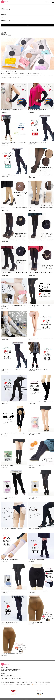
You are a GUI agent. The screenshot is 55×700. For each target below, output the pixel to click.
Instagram (35, 684)
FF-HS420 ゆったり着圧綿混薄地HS (36, 559)
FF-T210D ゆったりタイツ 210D (36, 465)
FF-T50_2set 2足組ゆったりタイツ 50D (10, 174)
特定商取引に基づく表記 (20, 684)
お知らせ (18, 682)
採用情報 (7, 682)
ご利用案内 (47, 682)
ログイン (30, 682)
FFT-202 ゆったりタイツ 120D (9, 497)
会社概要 (29, 684)
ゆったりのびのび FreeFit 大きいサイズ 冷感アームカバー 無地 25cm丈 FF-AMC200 (14, 110)
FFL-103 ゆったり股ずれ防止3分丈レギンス (38, 622)
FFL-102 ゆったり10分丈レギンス (9, 591)
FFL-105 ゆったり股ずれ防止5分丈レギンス (11, 653)
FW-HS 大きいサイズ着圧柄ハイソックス (10, 337)
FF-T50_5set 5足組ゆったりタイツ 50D (37, 142)
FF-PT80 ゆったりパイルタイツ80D (9, 622)
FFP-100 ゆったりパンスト (34, 433)
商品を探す (4, 14)
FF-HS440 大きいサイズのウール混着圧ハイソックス (40, 401)
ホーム (2, 682)
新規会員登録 (12, 682)
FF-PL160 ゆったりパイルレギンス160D (37, 369)
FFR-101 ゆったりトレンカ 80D (36, 528)
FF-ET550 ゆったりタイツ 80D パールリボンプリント (13, 240)
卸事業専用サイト (10, 684)
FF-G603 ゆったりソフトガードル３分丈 (37, 591)
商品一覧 (35, 682)
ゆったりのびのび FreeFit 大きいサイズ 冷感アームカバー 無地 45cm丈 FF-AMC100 (41, 110)
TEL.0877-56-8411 (6, 670)
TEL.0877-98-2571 (6, 678)
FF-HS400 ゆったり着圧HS (7, 465)
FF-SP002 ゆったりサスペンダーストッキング (12, 528)
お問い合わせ (24, 682)
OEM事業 (3, 684)
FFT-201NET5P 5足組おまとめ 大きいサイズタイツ (40, 305)
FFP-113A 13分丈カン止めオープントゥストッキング (40, 337)
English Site (41, 682)
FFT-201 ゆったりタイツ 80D (35, 497)
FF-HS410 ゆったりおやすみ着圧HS (9, 559)
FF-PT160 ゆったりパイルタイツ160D (10, 401)
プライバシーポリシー (43, 684)
